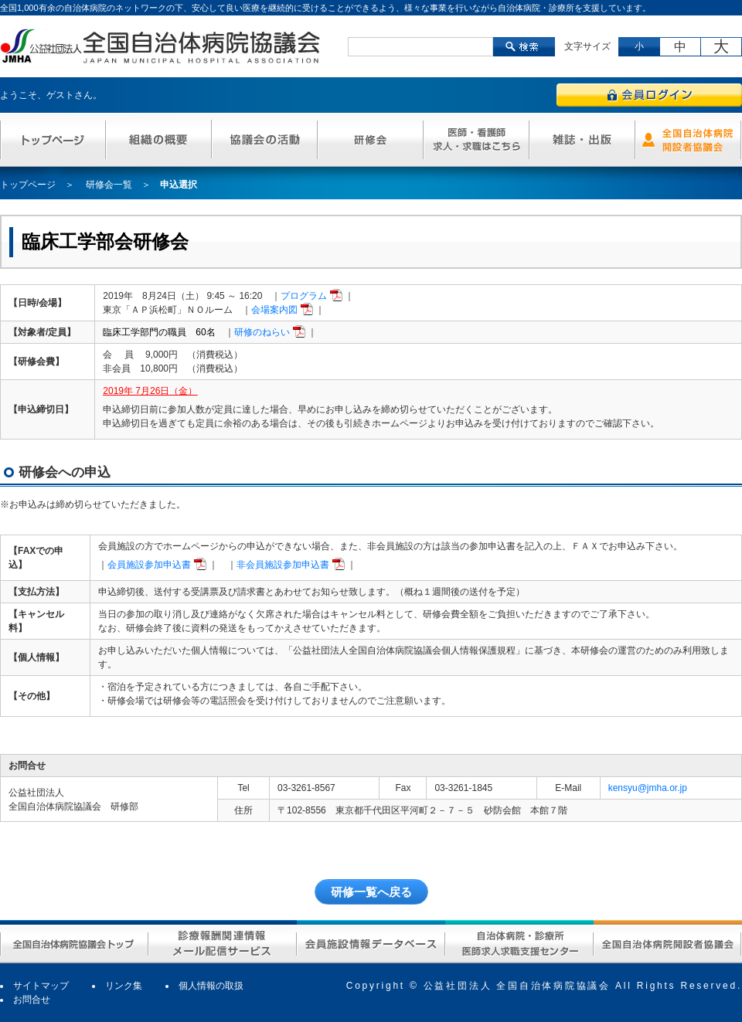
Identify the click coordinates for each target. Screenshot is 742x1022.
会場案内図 (274, 309)
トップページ (28, 184)
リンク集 (123, 985)
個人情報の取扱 (211, 985)
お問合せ (31, 999)
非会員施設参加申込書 (283, 564)
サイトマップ (41, 985)
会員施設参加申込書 (149, 564)
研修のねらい (262, 332)
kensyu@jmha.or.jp (647, 788)
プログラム (304, 295)
